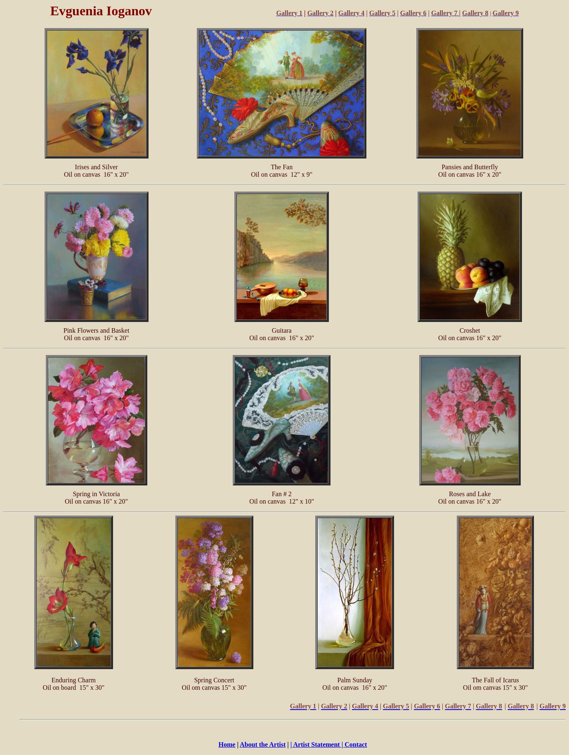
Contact (356, 744)
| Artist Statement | (317, 744)
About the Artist (263, 744)
